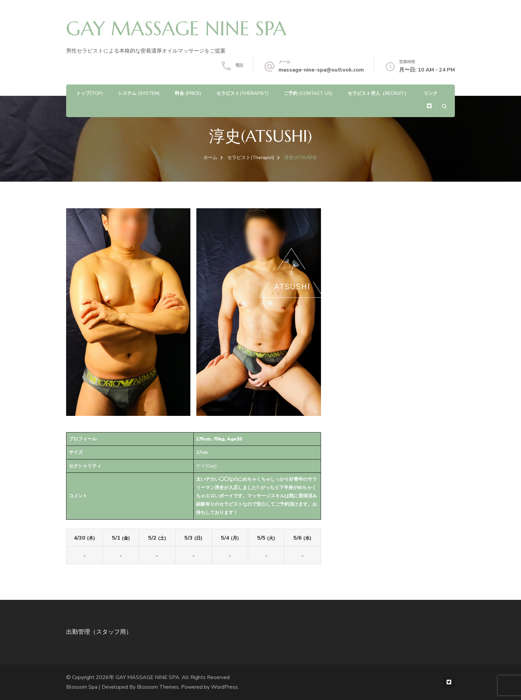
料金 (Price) (188, 93)
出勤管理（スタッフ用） (99, 632)
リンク (431, 93)
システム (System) (139, 93)
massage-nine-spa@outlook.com (321, 70)
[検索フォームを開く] (444, 106)
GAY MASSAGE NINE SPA (176, 28)
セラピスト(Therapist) (242, 93)
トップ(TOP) (89, 93)
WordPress (224, 687)
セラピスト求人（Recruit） (378, 93)
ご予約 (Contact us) (308, 93)
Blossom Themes (158, 687)
